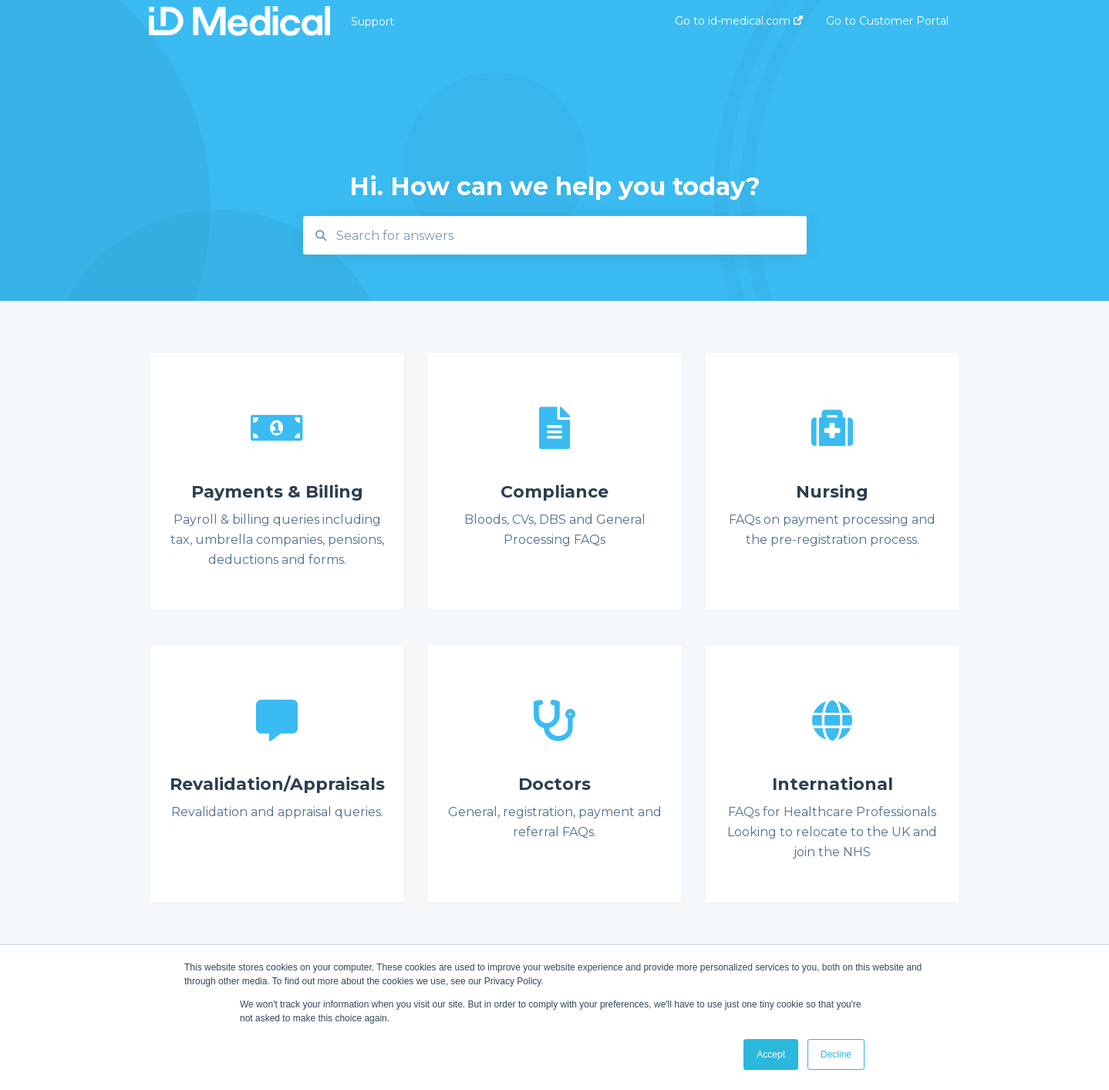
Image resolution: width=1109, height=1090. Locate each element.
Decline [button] (836, 1054)
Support (372, 22)
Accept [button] (771, 1054)
